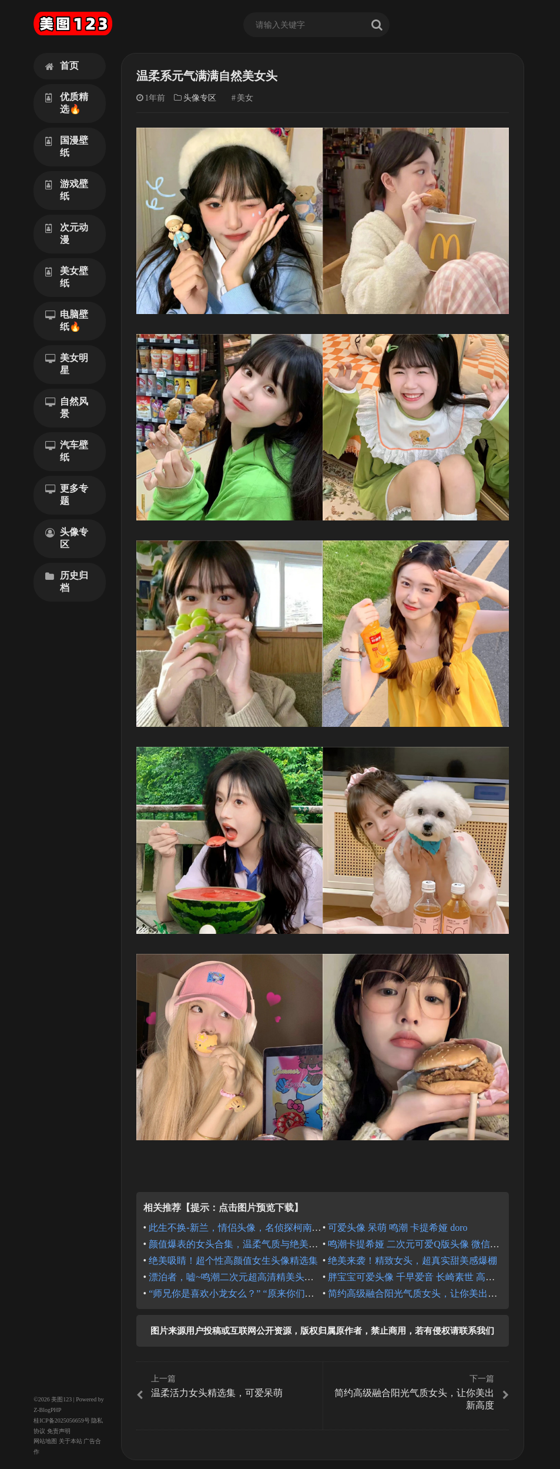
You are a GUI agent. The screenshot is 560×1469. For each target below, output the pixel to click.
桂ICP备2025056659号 (61, 1420)
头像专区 (66, 538)
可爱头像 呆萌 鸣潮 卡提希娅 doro (397, 1228)
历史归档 (66, 581)
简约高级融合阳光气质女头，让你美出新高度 (422, 1293)
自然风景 (66, 407)
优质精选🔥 (66, 103)
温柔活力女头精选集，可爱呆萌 (228, 1387)
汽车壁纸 (66, 451)
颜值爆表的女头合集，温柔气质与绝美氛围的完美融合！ (266, 1244)
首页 (62, 66)
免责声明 (59, 1431)
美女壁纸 (66, 277)
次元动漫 (66, 233)
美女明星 (66, 364)
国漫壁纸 (66, 146)
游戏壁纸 (66, 190)
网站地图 (45, 1441)
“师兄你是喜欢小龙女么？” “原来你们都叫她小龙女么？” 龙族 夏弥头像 (297, 1293)
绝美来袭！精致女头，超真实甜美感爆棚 (412, 1261)
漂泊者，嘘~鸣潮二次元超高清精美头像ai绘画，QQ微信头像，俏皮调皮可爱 (307, 1277)
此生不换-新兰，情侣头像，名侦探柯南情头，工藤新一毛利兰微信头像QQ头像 (312, 1228)
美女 (245, 98)
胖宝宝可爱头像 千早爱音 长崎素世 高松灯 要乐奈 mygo (443, 1277)
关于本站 (70, 1441)
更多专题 (66, 494)
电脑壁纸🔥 (66, 320)
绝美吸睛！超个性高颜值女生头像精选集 (233, 1261)
